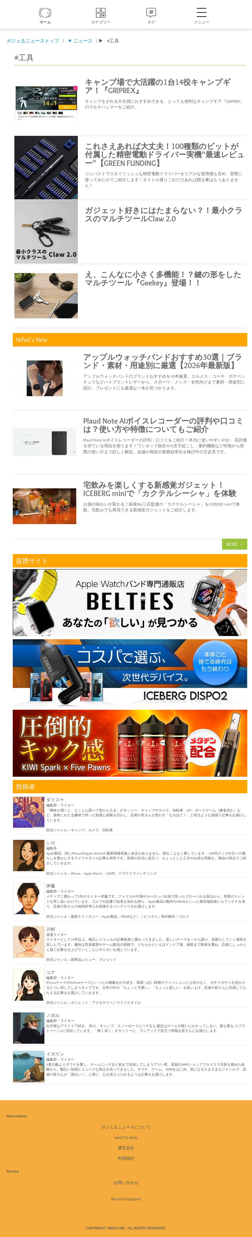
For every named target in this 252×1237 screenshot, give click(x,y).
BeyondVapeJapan (126, 1198)
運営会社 (126, 1147)
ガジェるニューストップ (32, 41)
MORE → (234, 544)
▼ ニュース (80, 41)
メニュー (201, 16)
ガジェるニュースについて (126, 1127)
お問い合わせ (126, 1182)
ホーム (45, 21)
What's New (126, 1137)
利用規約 (126, 1158)
